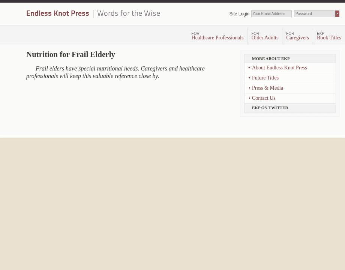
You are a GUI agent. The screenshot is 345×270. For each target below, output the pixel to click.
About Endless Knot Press (279, 67)
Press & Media (267, 88)
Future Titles (265, 78)
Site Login (239, 13)
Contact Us (264, 98)
